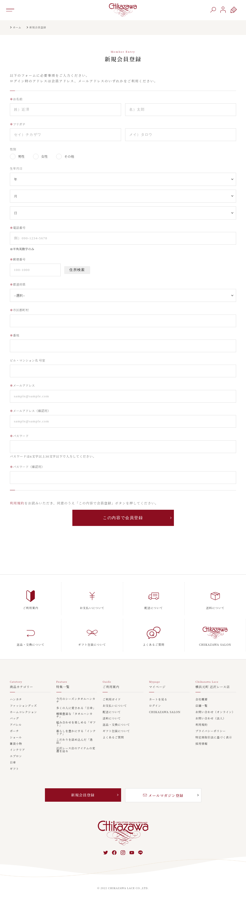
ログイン (155, 706)
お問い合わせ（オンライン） (215, 712)
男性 (21, 156)
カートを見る (158, 699)
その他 (69, 156)
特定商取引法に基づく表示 (213, 737)
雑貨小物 (16, 743)
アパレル (16, 724)
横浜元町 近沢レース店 (212, 687)
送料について (112, 718)
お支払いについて (115, 706)
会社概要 (201, 699)
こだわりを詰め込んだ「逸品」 (74, 741)
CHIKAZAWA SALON (165, 712)
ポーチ (14, 731)
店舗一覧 (201, 706)
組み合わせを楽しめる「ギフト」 (76, 724)
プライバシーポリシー (210, 731)
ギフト (14, 769)
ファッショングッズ (23, 706)
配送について (112, 712)
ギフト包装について (116, 731)
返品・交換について (116, 724)
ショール (16, 737)
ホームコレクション (23, 712)
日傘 (13, 762)
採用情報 (201, 743)
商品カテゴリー (21, 687)
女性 (44, 156)
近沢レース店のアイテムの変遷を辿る (75, 750)
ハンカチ (16, 699)
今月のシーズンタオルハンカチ (75, 700)
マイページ (157, 687)
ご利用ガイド (112, 699)
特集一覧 (63, 687)
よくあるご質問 (113, 737)
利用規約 (17, 503)
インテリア (17, 750)
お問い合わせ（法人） (210, 718)
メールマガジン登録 (163, 795)
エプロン (16, 756)
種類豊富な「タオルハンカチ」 (74, 715)
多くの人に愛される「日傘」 (76, 708)
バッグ (14, 718)
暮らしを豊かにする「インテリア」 (76, 733)
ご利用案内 (111, 687)
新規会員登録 (82, 794)
